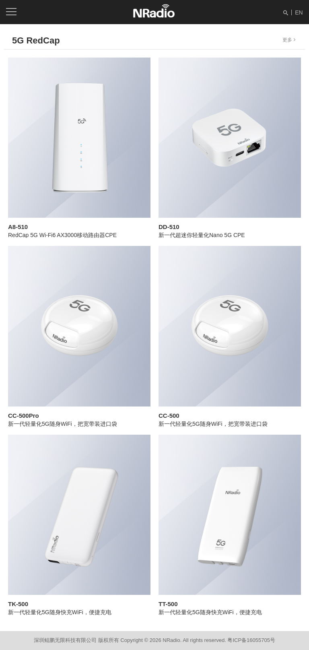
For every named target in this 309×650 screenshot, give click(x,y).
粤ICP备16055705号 (251, 640)
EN (299, 12)
